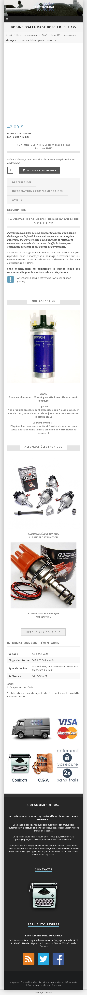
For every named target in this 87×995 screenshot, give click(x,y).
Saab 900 (55, 35)
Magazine (14, 982)
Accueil (9, 35)
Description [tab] (21, 182)
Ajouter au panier (42, 170)
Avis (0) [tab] (18, 199)
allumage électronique (58, 256)
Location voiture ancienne (51, 982)
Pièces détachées (29, 982)
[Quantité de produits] (10, 170)
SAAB (44, 35)
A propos (56, 985)
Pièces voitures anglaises (38, 985)
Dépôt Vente (71, 982)
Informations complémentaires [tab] (37, 191)
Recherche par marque (27, 35)
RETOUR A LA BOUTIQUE (43, 632)
